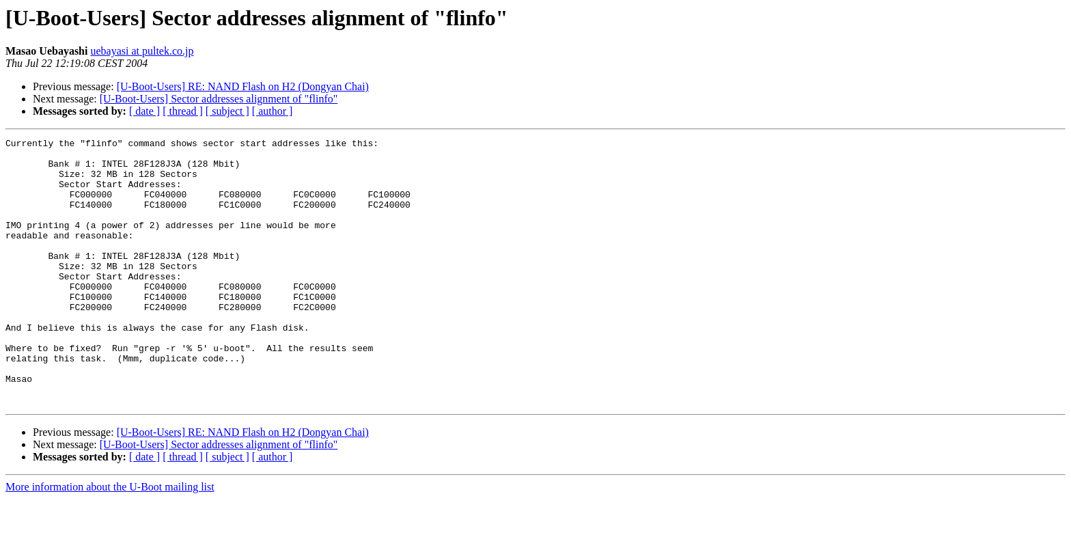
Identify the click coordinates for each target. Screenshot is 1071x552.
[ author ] (272, 111)
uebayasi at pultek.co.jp (141, 51)
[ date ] (144, 111)
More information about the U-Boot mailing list (109, 540)
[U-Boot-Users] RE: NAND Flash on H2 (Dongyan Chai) (243, 86)
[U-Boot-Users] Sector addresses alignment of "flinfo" (219, 99)
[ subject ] (227, 111)
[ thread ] (183, 111)
